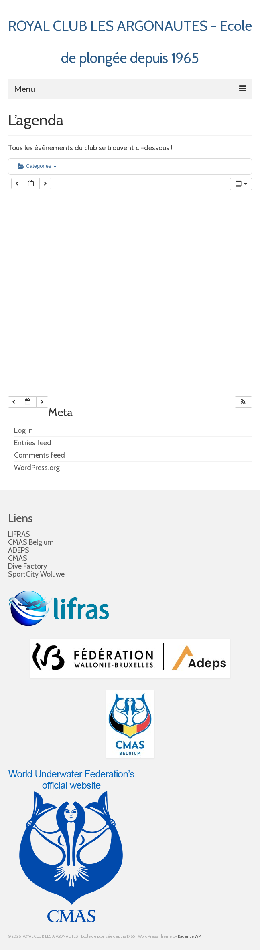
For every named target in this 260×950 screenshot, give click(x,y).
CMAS (17, 558)
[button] (243, 402)
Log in (23, 430)
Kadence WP (189, 936)
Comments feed (39, 455)
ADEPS (18, 550)
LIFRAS (19, 534)
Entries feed (32, 442)
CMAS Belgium (31, 542)
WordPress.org (37, 467)
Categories (37, 166)
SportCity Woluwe (36, 574)
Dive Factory (27, 566)
